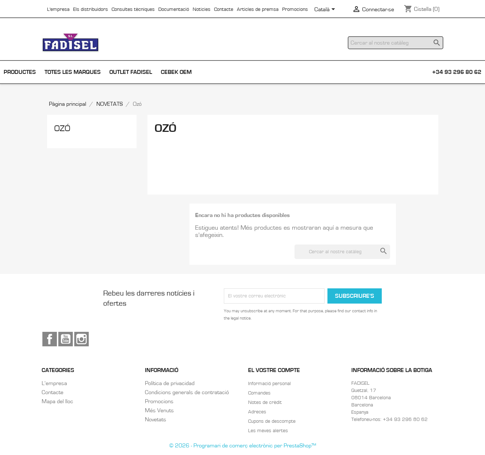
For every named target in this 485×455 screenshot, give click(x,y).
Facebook (49, 339)
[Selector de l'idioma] (326, 9)
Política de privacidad (170, 383)
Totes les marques (73, 72)
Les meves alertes (268, 430)
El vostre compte (274, 370)
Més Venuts (159, 410)
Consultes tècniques (133, 9)
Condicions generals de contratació (187, 392)
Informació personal (269, 383)
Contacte (223, 9)
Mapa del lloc (57, 401)
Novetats (155, 419)
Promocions (295, 9)
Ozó (62, 128)
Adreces (257, 411)
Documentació (173, 9)
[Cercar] (395, 42)
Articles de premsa (258, 9)
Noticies (201, 9)
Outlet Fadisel (130, 72)
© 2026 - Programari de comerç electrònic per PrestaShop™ (242, 445)
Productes (20, 72)
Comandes (259, 393)
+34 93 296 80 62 (456, 72)
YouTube (65, 339)
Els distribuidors (90, 9)
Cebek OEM (176, 72)
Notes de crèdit (265, 402)
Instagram (81, 339)
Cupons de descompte (272, 421)
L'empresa (58, 9)
